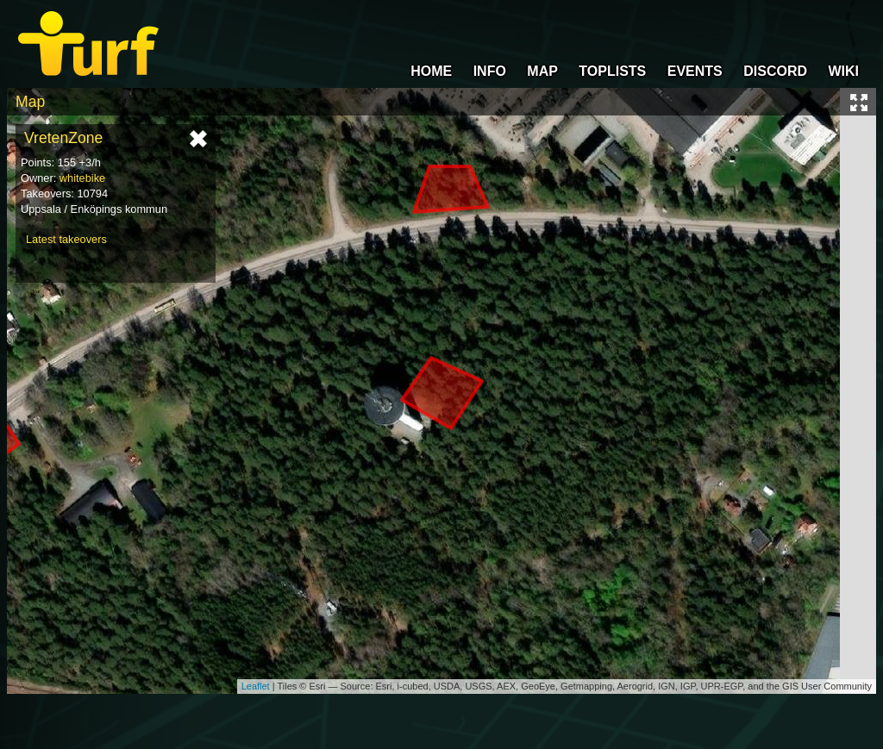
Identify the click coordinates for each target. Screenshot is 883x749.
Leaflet (255, 686)
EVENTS (695, 71)
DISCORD (775, 71)
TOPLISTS (612, 71)
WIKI (843, 71)
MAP (542, 71)
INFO (489, 71)
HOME (431, 71)
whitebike (82, 178)
